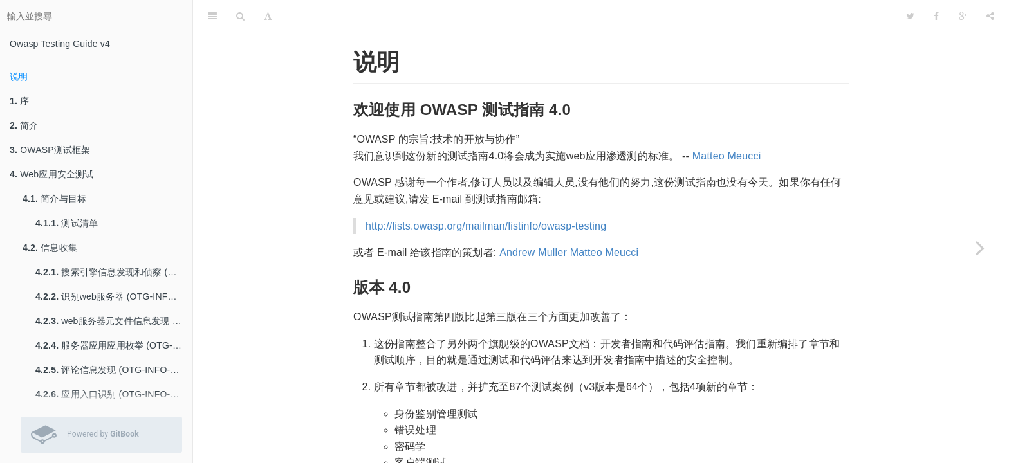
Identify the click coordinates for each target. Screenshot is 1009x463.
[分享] (990, 16)
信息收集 (50, 247)
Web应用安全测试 (52, 174)
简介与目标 (54, 199)
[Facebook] (936, 16)
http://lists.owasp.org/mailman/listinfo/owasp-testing (486, 226)
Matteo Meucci (726, 155)
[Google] (963, 16)
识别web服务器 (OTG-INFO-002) (113, 296)
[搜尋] (240, 16)
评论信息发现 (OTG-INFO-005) (112, 370)
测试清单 (66, 223)
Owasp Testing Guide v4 (60, 44)
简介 (24, 125)
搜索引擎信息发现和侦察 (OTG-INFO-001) (113, 272)
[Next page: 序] (980, 247)
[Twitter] (910, 16)
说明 (19, 76)
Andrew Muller (533, 252)
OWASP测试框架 (50, 150)
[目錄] (212, 16)
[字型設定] (268, 16)
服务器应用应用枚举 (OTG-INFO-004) (113, 345)
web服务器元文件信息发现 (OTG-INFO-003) (113, 321)
